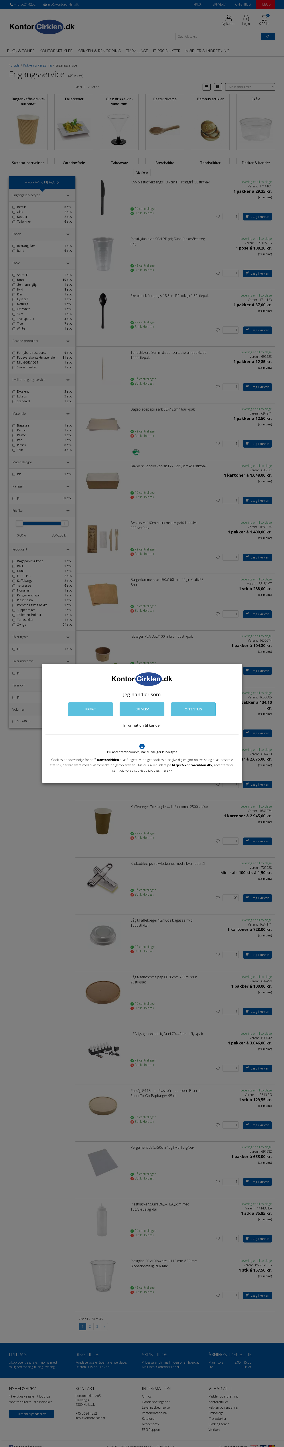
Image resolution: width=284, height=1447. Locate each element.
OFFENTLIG (193, 709)
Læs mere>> (163, 770)
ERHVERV (142, 709)
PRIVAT (90, 709)
